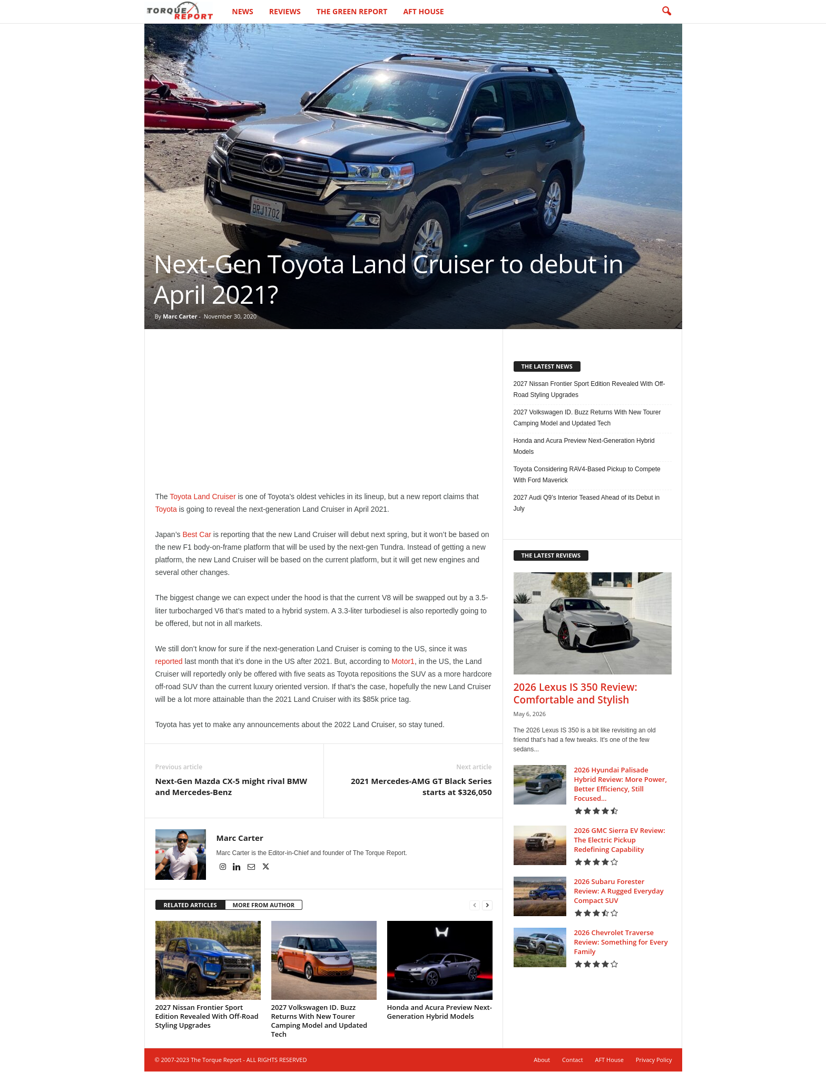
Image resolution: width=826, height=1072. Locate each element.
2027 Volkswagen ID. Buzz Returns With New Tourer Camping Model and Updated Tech (319, 1021)
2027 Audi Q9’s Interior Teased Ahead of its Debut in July (587, 503)
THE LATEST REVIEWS (551, 556)
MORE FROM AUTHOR (263, 905)
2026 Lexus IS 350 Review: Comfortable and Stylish (575, 694)
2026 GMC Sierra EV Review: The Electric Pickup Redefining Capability (619, 840)
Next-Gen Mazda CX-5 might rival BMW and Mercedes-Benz (231, 787)
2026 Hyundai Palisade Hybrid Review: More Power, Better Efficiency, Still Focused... (620, 784)
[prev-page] (474, 905)
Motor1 (403, 662)
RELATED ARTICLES (190, 905)
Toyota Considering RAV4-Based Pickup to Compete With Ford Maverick (587, 475)
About (542, 1060)
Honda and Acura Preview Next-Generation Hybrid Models (439, 1012)
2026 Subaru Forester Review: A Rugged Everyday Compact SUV (619, 891)
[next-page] (487, 905)
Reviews (285, 11)
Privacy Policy (654, 1060)
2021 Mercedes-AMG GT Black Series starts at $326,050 (421, 787)
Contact (572, 1060)
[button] (666, 11)
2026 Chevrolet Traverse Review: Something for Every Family (621, 942)
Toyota (166, 509)
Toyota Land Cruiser (202, 497)
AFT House (423, 11)
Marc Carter (180, 317)
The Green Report (352, 11)
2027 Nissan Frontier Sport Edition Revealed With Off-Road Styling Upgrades (207, 1016)
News (242, 11)
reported (169, 662)
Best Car (196, 535)
